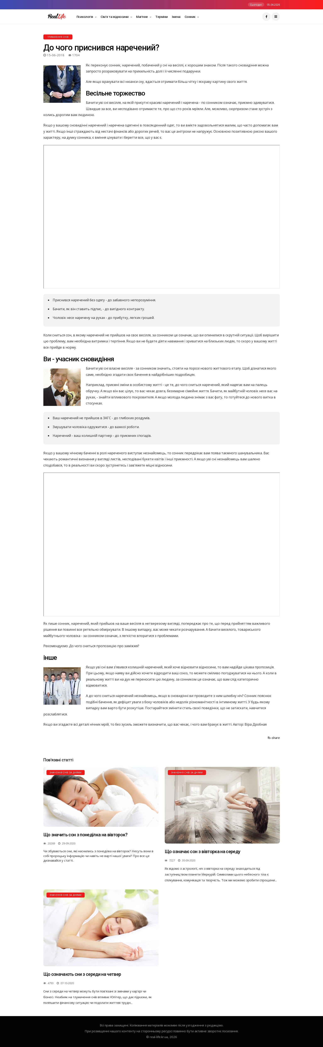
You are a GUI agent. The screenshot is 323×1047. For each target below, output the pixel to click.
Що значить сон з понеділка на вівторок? (85, 834)
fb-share (274, 738)
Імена (176, 17)
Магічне (142, 17)
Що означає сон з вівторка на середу (202, 851)
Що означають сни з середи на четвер (82, 974)
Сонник (190, 17)
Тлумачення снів (58, 37)
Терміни (161, 17)
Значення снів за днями (66, 772)
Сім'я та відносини (115, 17)
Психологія (85, 17)
